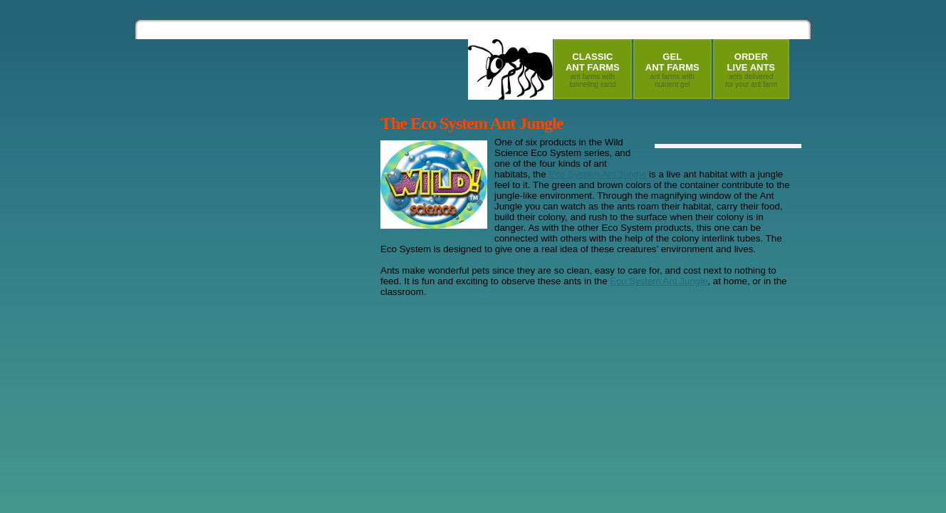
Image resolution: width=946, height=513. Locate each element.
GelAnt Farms (672, 69)
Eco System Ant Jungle (597, 174)
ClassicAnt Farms (593, 69)
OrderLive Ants (751, 69)
